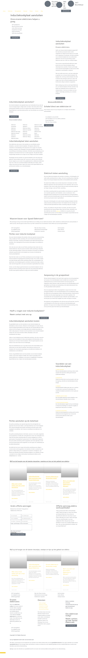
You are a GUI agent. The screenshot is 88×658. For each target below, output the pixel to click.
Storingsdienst (18, 11)
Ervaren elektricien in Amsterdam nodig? (52, 479)
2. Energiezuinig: (59, 377)
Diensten (25, 11)
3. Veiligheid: (58, 385)
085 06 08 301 (64, 5)
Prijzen (31, 11)
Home (4, 11)
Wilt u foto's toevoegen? (15, 533)
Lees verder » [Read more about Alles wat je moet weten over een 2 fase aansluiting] (15, 500)
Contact (36, 11)
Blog (42, 11)
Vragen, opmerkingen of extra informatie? (19, 525)
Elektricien (10, 11)
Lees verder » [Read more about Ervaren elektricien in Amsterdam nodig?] (49, 491)
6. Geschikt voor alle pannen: (62, 410)
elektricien (58, 211)
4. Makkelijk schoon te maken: (62, 395)
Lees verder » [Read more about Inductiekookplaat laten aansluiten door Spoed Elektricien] (32, 494)
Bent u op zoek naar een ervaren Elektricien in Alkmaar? (69, 485)
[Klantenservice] (3, 657)
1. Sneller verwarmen (60, 369)
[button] (67, 369)
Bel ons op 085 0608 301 (57, 102)
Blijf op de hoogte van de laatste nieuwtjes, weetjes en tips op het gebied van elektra (42, 462)
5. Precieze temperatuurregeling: (62, 402)
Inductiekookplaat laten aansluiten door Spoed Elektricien (35, 480)
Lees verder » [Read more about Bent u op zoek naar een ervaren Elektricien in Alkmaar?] (66, 499)
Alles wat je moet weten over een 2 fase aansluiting (18, 488)
